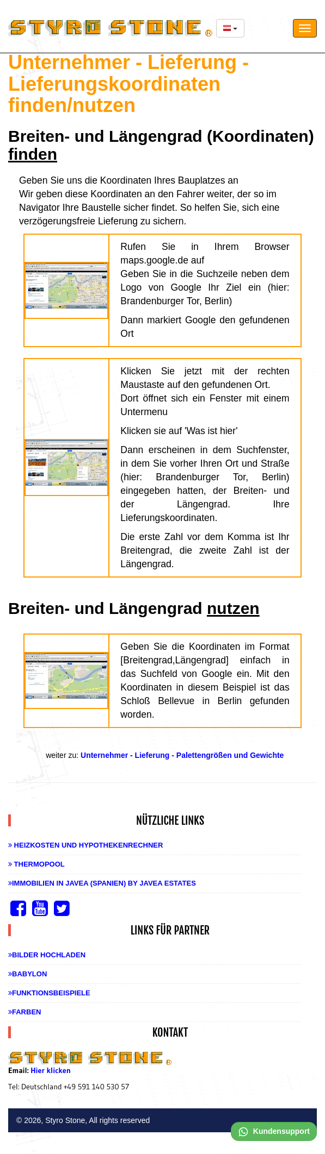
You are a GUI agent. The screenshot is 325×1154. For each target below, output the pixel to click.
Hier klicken (50, 1070)
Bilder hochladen (46, 955)
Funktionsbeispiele (49, 993)
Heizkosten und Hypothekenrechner (85, 845)
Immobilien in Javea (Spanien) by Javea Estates (102, 883)
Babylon (27, 974)
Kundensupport (274, 1131)
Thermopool (36, 864)
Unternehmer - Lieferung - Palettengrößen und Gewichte (182, 755)
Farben (24, 1012)
